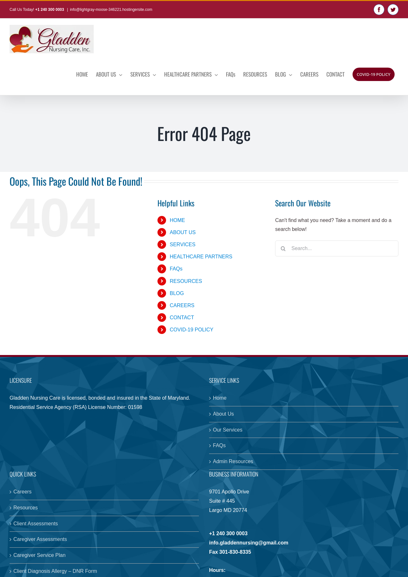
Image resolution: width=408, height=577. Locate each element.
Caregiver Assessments (40, 539)
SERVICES (183, 244)
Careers (22, 491)
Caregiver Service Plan (39, 555)
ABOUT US (183, 232)
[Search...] (336, 248)
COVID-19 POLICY (192, 329)
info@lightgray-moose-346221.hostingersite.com (111, 9)
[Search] (283, 248)
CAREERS (182, 305)
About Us (223, 414)
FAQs (176, 268)
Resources (25, 507)
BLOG (177, 293)
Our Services (227, 430)
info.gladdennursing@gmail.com (248, 542)
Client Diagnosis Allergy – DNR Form (55, 571)
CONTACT (182, 317)
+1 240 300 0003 (50, 9)
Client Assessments (35, 523)
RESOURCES (186, 281)
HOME (177, 220)
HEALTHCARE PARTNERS (201, 256)
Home (220, 398)
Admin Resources (233, 461)
